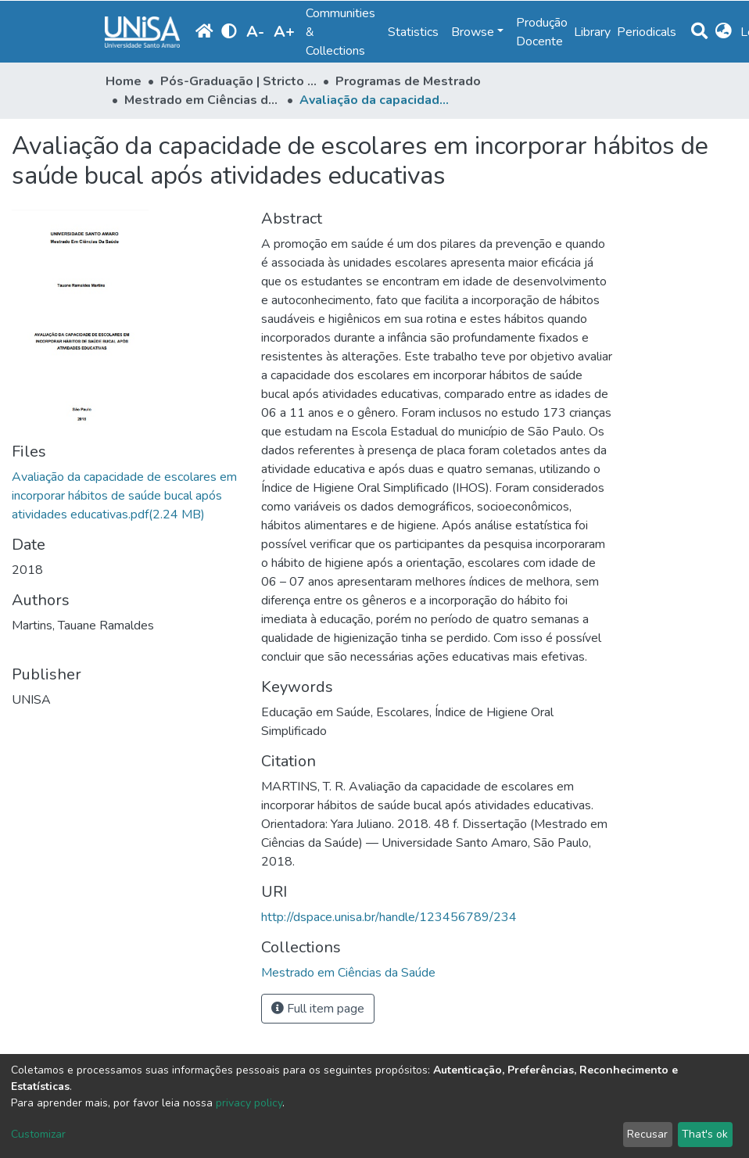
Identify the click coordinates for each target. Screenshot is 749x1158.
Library (592, 32)
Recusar (647, 1134)
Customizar (38, 1134)
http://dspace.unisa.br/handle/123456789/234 (389, 917)
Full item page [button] (317, 1008)
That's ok (705, 1134)
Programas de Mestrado (408, 81)
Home (124, 81)
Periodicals (646, 32)
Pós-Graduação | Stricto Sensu (238, 81)
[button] (723, 32)
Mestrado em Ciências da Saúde (202, 100)
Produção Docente (542, 32)
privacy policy (249, 1102)
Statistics (413, 32)
